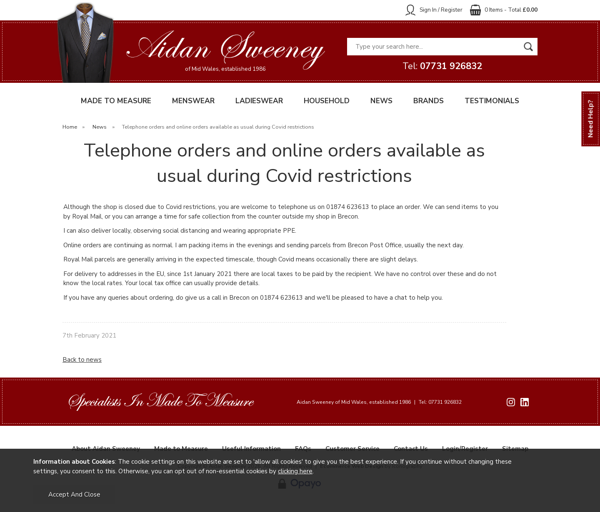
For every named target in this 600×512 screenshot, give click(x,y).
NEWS (381, 101)
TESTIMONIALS (492, 101)
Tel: (442, 66)
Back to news (82, 359)
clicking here (295, 471)
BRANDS (428, 101)
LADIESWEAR (259, 101)
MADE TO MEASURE (116, 101)
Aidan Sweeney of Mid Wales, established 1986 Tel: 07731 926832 (379, 402)
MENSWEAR (193, 101)
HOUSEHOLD (327, 101)
